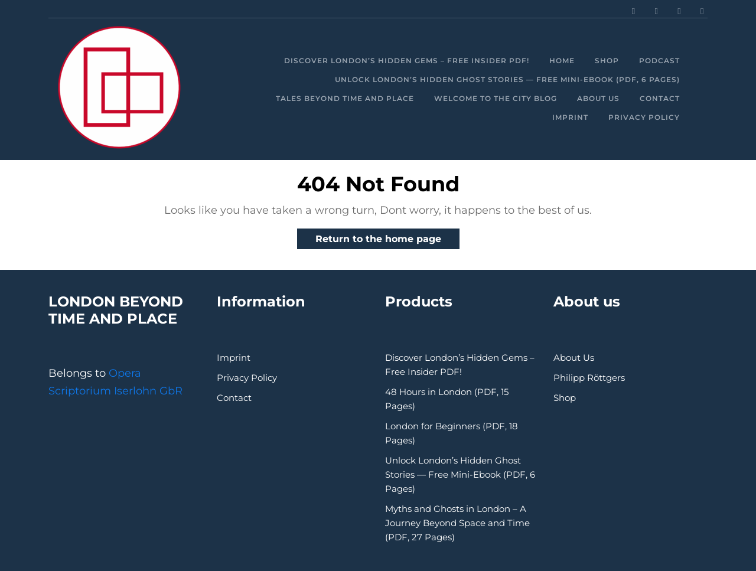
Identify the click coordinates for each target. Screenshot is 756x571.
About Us (598, 98)
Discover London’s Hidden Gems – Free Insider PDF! (406, 60)
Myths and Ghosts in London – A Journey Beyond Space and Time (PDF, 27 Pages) (457, 523)
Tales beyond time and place (345, 98)
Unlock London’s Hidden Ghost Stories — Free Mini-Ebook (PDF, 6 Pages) (507, 79)
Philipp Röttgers (589, 377)
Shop (607, 60)
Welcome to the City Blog (495, 98)
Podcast (659, 60)
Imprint (570, 117)
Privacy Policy (644, 117)
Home (562, 60)
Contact (660, 98)
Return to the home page (387, 240)
